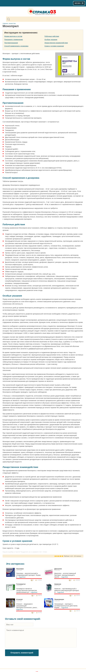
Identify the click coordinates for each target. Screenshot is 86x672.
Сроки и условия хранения (54, 46)
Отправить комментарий (22, 653)
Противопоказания (11, 43)
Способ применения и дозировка (16, 46)
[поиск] (45, 19)
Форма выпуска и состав (13, 36)
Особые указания (50, 39)
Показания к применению (13, 39)
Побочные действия (51, 36)
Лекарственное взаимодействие (56, 43)
